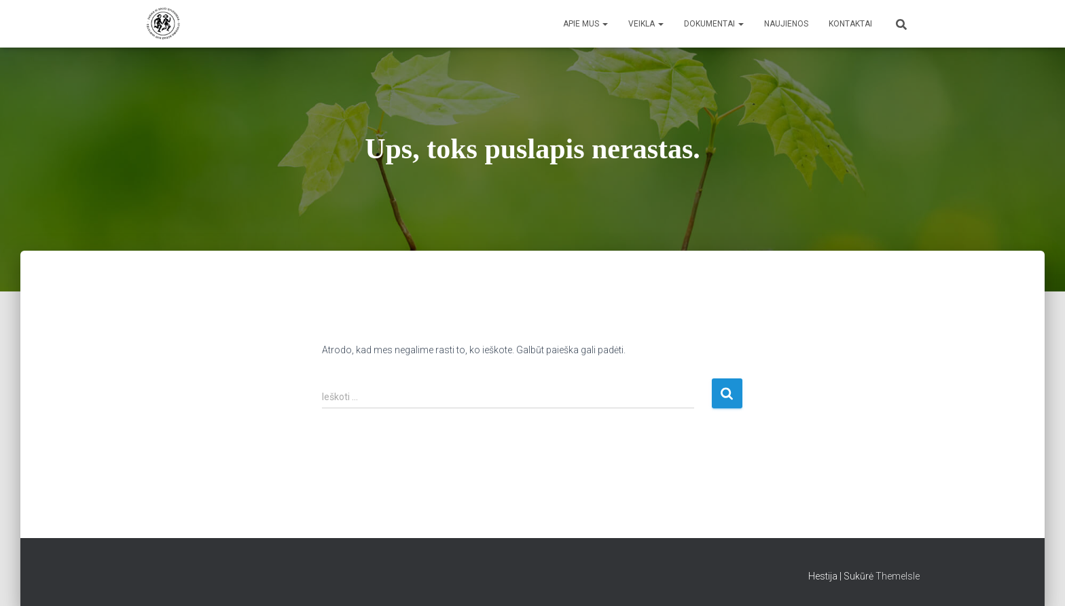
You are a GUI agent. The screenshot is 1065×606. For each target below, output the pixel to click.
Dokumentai (714, 24)
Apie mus (585, 24)
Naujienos (786, 24)
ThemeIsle (898, 576)
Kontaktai (850, 24)
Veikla (646, 24)
